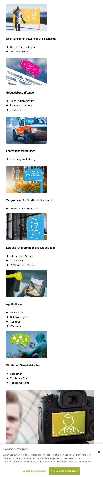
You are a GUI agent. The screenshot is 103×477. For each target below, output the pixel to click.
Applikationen (14, 304)
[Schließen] (99, 452)
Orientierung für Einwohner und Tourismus (31, 38)
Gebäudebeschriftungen (20, 92)
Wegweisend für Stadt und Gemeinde (29, 200)
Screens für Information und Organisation (30, 247)
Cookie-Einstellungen (34, 471)
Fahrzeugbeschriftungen (20, 151)
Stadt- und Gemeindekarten (23, 365)
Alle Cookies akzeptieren (64, 471)
